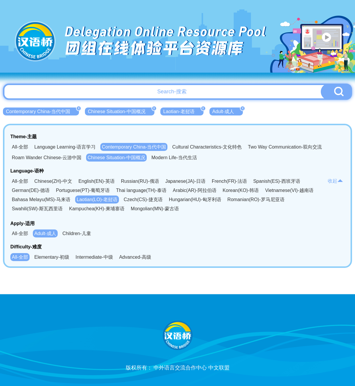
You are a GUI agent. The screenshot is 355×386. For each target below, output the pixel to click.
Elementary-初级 (51, 257)
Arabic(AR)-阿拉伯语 (195, 190)
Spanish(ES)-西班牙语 (276, 181)
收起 (335, 180)
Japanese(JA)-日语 (185, 181)
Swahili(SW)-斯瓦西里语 (37, 208)
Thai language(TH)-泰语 (141, 190)
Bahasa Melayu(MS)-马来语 (41, 199)
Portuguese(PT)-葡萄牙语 (83, 190)
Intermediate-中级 (94, 257)
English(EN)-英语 (96, 181)
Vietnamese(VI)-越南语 (289, 190)
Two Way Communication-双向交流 (285, 146)
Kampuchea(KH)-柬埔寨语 (97, 208)
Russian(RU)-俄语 (140, 181)
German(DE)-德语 (31, 190)
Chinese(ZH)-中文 (53, 181)
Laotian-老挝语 (183, 111)
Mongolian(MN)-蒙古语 (155, 208)
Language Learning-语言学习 (65, 146)
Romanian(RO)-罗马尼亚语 (256, 199)
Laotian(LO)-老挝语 (97, 199)
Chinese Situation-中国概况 (121, 111)
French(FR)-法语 (229, 181)
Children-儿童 (76, 233)
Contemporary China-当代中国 (42, 111)
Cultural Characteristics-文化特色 (207, 146)
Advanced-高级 (135, 257)
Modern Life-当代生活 (174, 157)
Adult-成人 (227, 111)
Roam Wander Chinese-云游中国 (46, 157)
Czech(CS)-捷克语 (143, 199)
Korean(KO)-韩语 (241, 190)
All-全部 (20, 146)
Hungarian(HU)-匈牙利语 (195, 199)
